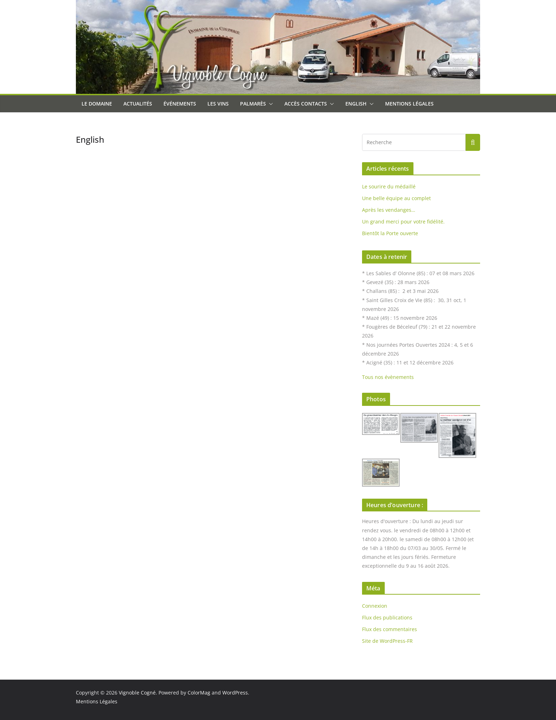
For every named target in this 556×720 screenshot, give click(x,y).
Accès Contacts (305, 103)
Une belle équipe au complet (396, 198)
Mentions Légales (409, 103)
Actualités (137, 103)
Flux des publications (387, 617)
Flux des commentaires (389, 629)
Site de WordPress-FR (387, 640)
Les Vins (218, 103)
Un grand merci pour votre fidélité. (403, 221)
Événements (179, 103)
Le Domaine (97, 103)
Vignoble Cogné (137, 692)
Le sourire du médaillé (389, 186)
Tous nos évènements (388, 377)
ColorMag (199, 692)
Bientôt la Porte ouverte (390, 233)
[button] (269, 104)
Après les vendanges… (388, 209)
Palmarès (253, 103)
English (356, 103)
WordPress (235, 692)
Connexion (374, 605)
